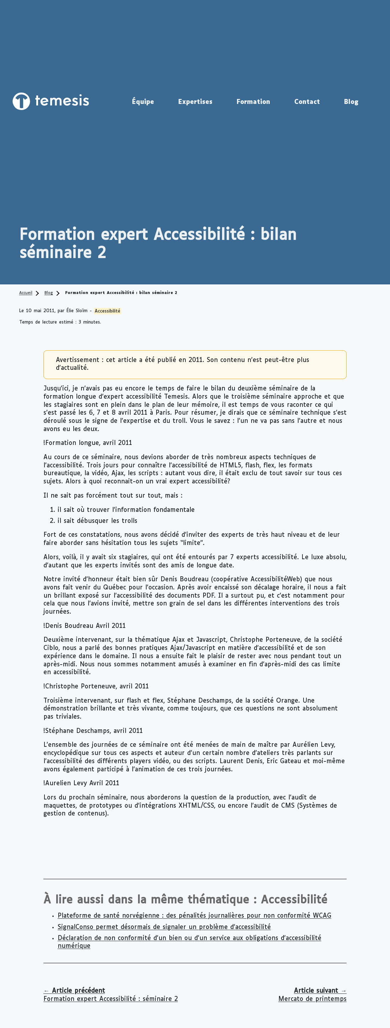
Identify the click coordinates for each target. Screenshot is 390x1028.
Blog (351, 102)
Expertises (195, 102)
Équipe (143, 102)
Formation (253, 102)
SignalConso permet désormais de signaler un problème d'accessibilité (164, 927)
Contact (307, 102)
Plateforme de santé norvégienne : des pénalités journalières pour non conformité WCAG (194, 916)
